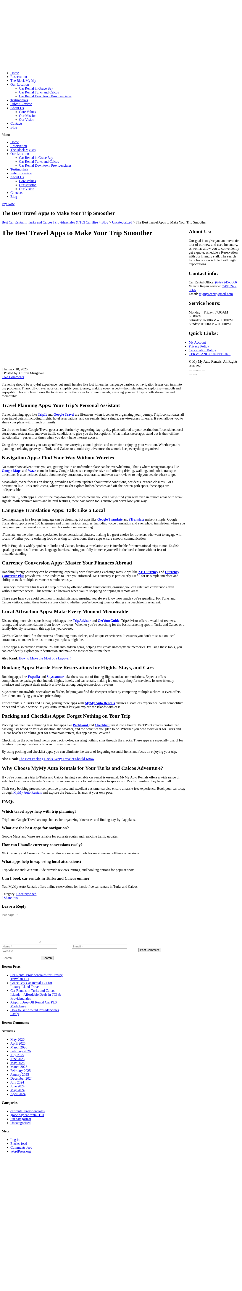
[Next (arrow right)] (195, 374)
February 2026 (20, 1057)
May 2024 (17, 1096)
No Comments (13, 377)
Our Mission (27, 115)
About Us (17, 108)
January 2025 (19, 1080)
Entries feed (18, 1149)
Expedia (34, 676)
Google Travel (63, 414)
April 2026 (18, 1049)
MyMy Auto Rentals (100, 703)
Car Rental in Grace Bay (36, 88)
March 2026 (18, 1053)
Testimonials (19, 100)
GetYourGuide (108, 620)
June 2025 (17, 1065)
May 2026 (17, 1045)
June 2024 (17, 1092)
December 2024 (21, 1084)
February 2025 (20, 1076)
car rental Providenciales (27, 1117)
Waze (32, 471)
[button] (121, 135)
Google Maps (11, 471)
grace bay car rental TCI (27, 1121)
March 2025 (18, 1072)
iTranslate (136, 519)
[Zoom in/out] (190, 370)
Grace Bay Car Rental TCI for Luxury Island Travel (31, 990)
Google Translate (110, 519)
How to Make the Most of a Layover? (45, 658)
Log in (14, 1145)
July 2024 (17, 1088)
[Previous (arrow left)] (190, 374)
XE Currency (148, 572)
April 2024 (18, 1100)
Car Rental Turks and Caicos (39, 92)
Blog (13, 127)
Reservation (18, 77)
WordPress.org (20, 1157)
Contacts (16, 123)
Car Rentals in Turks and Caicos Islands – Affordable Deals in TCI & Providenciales (35, 1000)
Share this (10, 898)
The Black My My (23, 80)
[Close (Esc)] (203, 370)
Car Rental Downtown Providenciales (45, 96)
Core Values (27, 112)
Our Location (19, 84)
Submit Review (21, 104)
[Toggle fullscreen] (195, 370)
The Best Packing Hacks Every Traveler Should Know (56, 759)
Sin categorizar (20, 1125)
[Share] (199, 370)
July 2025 (17, 1061)
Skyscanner (55, 676)
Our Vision (26, 119)
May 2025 (17, 1069)
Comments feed (21, 1153)
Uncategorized (20, 1128)
